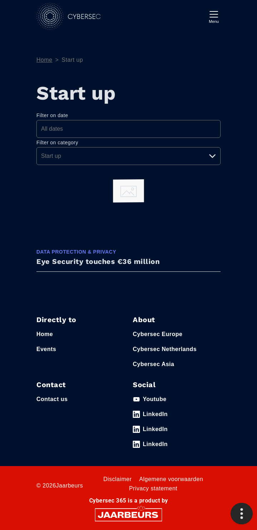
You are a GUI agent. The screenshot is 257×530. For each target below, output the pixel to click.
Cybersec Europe (157, 334)
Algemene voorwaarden (171, 479)
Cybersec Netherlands (165, 349)
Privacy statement (153, 488)
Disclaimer (117, 479)
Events (46, 349)
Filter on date (52, 115)
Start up (72, 60)
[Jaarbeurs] (128, 514)
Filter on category (57, 142)
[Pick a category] (128, 156)
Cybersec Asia (153, 364)
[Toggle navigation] (214, 16)
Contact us (52, 399)
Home (44, 60)
